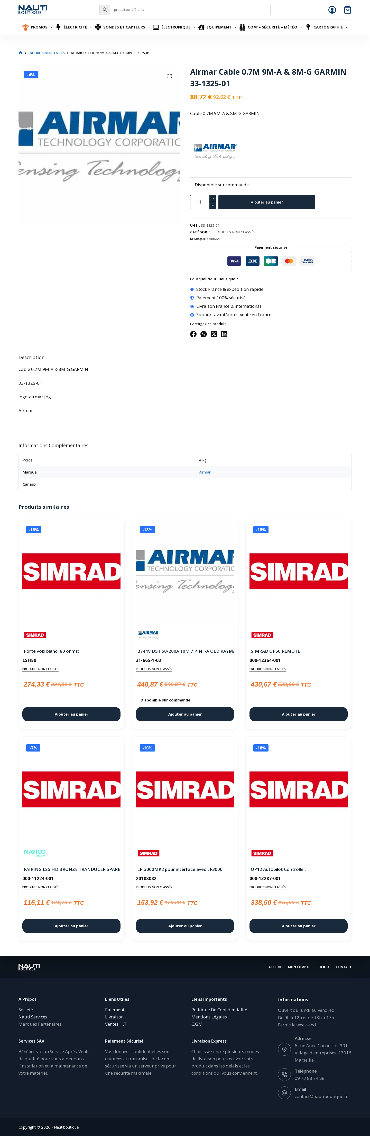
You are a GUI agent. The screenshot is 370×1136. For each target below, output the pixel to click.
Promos (38, 27)
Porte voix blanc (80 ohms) (51, 651)
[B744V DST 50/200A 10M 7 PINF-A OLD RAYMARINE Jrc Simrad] (185, 572)
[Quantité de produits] (203, 202)
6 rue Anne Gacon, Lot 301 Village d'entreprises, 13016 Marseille (323, 1053)
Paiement (114, 1010)
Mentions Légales (209, 1017)
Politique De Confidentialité (219, 1010)
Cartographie (327, 27)
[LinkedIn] (224, 334)
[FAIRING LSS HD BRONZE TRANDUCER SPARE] (71, 790)
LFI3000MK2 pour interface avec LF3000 (180, 869)
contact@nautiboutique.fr (321, 1096)
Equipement (218, 27)
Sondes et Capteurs (123, 27)
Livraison (114, 1017)
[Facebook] (193, 334)
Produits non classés (235, 232)
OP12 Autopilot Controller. (278, 869)
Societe (323, 967)
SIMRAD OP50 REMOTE (275, 651)
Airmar (215, 238)
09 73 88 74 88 (310, 1078)
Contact (343, 967)
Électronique (175, 27)
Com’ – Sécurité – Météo (271, 27)
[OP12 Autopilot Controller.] (298, 790)
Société (25, 1010)
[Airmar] (199, 151)
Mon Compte (299, 967)
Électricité (74, 27)
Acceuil (275, 967)
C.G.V (196, 1024)
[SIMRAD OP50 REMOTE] (298, 572)
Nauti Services (32, 1017)
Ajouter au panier (267, 202)
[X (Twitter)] (214, 334)
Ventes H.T (116, 1024)
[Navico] (35, 853)
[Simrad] (35, 635)
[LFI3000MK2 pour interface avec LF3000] (185, 790)
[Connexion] (332, 10)
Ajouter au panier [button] (71, 714)
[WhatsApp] (203, 334)
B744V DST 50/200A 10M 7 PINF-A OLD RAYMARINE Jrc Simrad (185, 651)
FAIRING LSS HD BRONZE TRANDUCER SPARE (71, 869)
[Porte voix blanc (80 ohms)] (71, 572)
